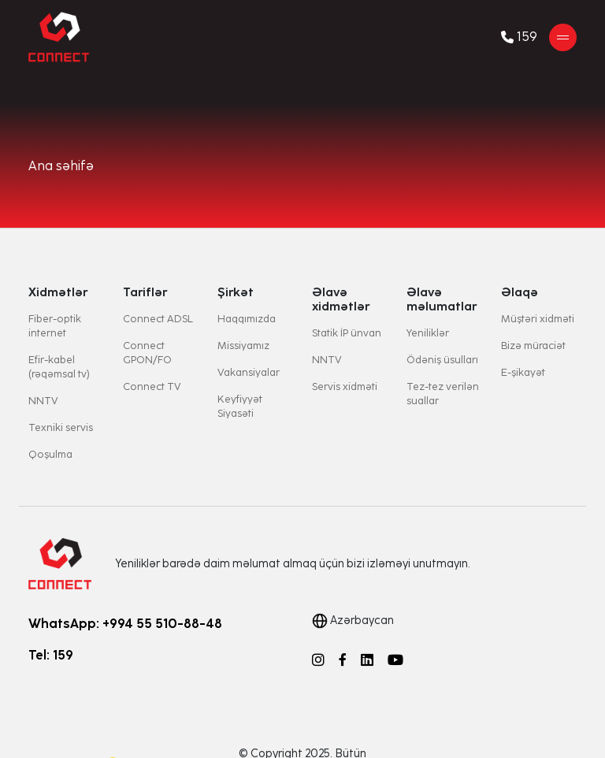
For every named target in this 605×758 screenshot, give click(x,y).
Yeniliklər (427, 333)
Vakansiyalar (248, 372)
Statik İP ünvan (346, 333)
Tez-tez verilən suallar (442, 394)
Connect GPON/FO (147, 353)
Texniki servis (60, 427)
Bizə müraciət (533, 345)
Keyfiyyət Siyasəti (239, 406)
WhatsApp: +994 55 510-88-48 (125, 623)
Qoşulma (50, 454)
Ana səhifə (61, 166)
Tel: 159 (50, 655)
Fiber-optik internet (54, 326)
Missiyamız (243, 345)
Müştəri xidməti (537, 319)
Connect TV (152, 386)
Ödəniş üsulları (442, 360)
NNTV (43, 401)
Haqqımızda (246, 319)
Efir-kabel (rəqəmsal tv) (59, 367)
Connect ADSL (158, 319)
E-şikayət (523, 372)
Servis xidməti (344, 386)
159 (519, 37)
